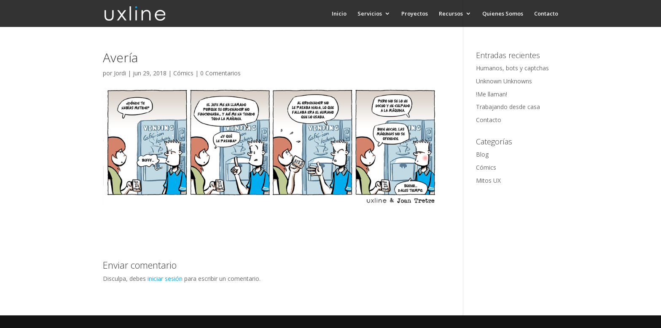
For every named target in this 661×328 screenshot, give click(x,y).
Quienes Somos (502, 14)
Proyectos (414, 14)
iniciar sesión (165, 279)
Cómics (183, 73)
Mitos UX (488, 180)
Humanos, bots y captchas (512, 68)
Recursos (451, 14)
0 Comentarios (220, 73)
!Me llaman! (491, 94)
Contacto (546, 14)
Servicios (369, 14)
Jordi (120, 73)
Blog (482, 154)
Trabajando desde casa (508, 107)
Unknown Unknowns (504, 81)
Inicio (339, 14)
